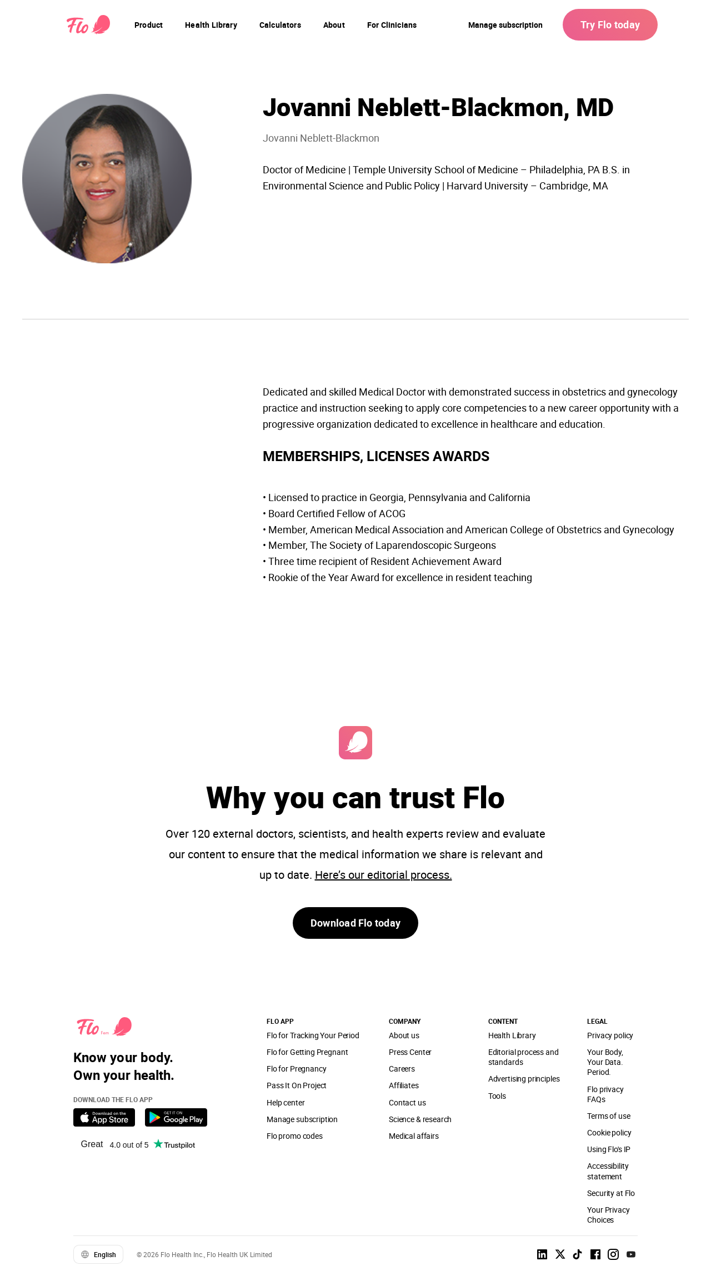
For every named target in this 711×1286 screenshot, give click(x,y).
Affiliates (403, 1085)
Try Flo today (610, 24)
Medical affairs (414, 1135)
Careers (402, 1068)
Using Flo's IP (608, 1149)
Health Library (512, 1035)
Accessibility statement (607, 1170)
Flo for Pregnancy (296, 1068)
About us (404, 1035)
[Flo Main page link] (88, 25)
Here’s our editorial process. (383, 874)
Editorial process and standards (523, 1057)
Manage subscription (505, 24)
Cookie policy (609, 1132)
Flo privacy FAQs (605, 1094)
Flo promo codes (295, 1135)
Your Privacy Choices (608, 1214)
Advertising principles (524, 1078)
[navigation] (148, 25)
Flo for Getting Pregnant (307, 1052)
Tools (497, 1095)
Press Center (410, 1052)
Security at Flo (611, 1193)
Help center (285, 1102)
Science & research (420, 1119)
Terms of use (608, 1115)
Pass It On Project (297, 1085)
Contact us (407, 1102)
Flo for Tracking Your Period (313, 1035)
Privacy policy (610, 1035)
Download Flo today (355, 922)
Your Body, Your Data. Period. (605, 1062)
